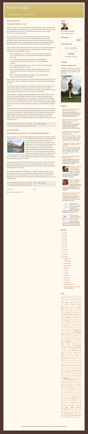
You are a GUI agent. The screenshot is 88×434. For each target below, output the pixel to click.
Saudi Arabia (65, 397)
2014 (64, 244)
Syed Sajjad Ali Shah (40, 87)
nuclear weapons (75, 376)
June (65, 273)
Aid (78, 297)
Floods (72, 329)
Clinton (79, 314)
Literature (63, 360)
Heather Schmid (78, 337)
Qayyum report (78, 389)
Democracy (68, 320)
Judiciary (21, 126)
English (66, 327)
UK (80, 409)
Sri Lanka (63, 404)
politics (72, 387)
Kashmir (63, 355)
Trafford (77, 408)
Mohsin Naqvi (64, 368)
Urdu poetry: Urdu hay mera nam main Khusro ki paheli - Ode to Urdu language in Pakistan (71, 121)
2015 (64, 242)
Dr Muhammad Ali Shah (72, 322)
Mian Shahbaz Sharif (69, 366)
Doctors (65, 322)
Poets (73, 385)
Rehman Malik (70, 392)
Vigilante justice (78, 410)
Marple (76, 362)
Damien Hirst (75, 319)
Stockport (73, 403)
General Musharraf (76, 332)
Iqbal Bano (69, 348)
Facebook (71, 327)
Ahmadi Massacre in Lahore (72, 297)
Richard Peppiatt (78, 394)
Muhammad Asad (74, 370)
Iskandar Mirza (32, 61)
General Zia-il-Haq (34, 65)
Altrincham (66, 304)
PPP (80, 387)
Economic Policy (78, 324)
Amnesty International (75, 304)
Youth (66, 417)
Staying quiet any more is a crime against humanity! (28, 133)
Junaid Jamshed (69, 353)
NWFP (62, 379)
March (66, 280)
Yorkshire (79, 413)
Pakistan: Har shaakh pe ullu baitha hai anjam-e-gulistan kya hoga (71, 110)
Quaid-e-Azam (64, 390)
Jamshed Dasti (64, 352)
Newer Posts (10, 189)
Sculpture (70, 397)
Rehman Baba (64, 392)
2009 (64, 256)
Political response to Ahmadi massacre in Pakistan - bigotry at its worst (71, 193)
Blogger (65, 426)
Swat (73, 405)
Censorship (63, 312)
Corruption (67, 317)
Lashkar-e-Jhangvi (67, 357)
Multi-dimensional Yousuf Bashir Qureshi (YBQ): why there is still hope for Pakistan (75, 217)
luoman (54, 426)
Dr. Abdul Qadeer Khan (69, 324)
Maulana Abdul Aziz (73, 365)
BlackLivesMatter (77, 309)
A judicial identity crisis (16, 24)
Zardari (69, 417)
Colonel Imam (64, 315)
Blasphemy (63, 310)
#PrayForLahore (64, 296)
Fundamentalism (14, 185)
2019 (64, 235)
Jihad (72, 352)
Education (66, 325)
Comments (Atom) (17, 192)
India (72, 342)
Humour (70, 340)
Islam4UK (79, 348)
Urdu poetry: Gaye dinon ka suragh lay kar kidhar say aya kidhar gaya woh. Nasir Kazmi (71, 144)
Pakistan (28, 126)
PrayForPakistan (64, 389)
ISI (72, 348)
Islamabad (63, 350)
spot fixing (79, 402)
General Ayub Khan (67, 332)
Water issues (74, 412)
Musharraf (68, 372)
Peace (80, 382)
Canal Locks (78, 310)
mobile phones (78, 366)
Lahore (77, 355)
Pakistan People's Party (75, 380)
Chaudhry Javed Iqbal (68, 31)
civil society (75, 314)
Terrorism (78, 407)
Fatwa (66, 329)
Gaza (62, 332)
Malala (69, 360)
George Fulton (74, 333)
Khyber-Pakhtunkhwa (70, 355)
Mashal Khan (72, 363)
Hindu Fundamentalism (76, 338)
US (64, 410)
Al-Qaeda (77, 301)
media (79, 365)
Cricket (76, 317)
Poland (76, 385)
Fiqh (69, 329)
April (65, 277)
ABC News (70, 296)
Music (72, 371)
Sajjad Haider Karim (71, 395)
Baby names (74, 305)
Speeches (66, 402)
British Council (69, 311)
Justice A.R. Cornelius (49, 100)
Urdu (62, 410)
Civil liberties (68, 314)
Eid (72, 325)
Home (34, 189)
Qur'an (68, 390)
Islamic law (75, 350)
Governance (76, 335)
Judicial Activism (14, 126)
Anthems (62, 305)
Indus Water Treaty (77, 342)
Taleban (66, 407)
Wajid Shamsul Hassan (66, 412)
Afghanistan (63, 297)
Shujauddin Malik (75, 400)
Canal (74, 310)
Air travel (66, 299)
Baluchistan (63, 307)
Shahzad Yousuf (67, 399)
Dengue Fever (74, 320)
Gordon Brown (70, 335)
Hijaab (69, 339)
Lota (66, 360)
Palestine (71, 382)
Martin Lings (66, 363)
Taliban (25, 138)
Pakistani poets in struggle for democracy (74, 204)
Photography (63, 385)
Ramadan (72, 390)
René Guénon (76, 392)
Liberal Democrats (71, 358)
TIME (70, 408)
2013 (64, 247)
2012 (64, 249)
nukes (80, 376)
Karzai (80, 353)
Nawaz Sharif (75, 375)
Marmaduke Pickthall (70, 362)
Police (79, 385)
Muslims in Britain (65, 373)
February (66, 282)
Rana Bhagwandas (28, 101)
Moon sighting (71, 368)
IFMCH (69, 342)
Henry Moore (64, 338)
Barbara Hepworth (70, 307)
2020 (64, 232)
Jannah (68, 352)
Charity (67, 312)
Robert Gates (63, 395)
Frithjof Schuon (69, 330)
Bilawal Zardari (69, 309)
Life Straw (79, 358)
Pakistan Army (74, 379)
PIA (67, 385)
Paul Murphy (76, 382)
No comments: (29, 123)
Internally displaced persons (73, 344)
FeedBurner (74, 56)
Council (72, 317)
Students (77, 403)
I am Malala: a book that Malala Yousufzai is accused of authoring (75, 168)
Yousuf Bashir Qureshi (66, 415)
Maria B (77, 360)
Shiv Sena (69, 400)
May (65, 275)
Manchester (73, 360)
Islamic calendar (68, 350)
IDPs (65, 342)
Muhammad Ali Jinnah (65, 370)
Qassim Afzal (71, 389)
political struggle (65, 387)
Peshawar (79, 384)
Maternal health (64, 365)
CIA (64, 314)
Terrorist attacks (65, 409)
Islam (75, 348)
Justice (24, 126)
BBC (76, 307)
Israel (80, 350)
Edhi (62, 325)
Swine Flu (77, 405)
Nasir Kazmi (74, 373)
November (66, 261)
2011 (64, 251)
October (66, 263)
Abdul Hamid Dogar (13, 103)
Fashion (62, 329)
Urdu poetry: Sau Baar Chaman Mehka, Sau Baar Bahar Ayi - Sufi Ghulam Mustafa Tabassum (71, 133)
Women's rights (69, 413)
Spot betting (74, 402)
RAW (76, 390)
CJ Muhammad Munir (29, 53)
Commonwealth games (72, 315)
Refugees (79, 390)
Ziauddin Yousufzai (75, 417)
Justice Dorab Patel (12, 101)
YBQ (76, 413)
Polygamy (77, 387)
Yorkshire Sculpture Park (68, 65)
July (65, 270)
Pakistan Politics (65, 382)
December (66, 258)
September (66, 265)
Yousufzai (63, 417)
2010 (64, 254)
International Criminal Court (67, 345)
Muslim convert (77, 372)
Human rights (64, 340)
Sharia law (33, 126)
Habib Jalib (69, 337)
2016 (64, 240)
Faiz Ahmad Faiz (77, 327)
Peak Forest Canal (64, 384)
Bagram (79, 305)
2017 (64, 237)
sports (70, 402)
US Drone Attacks (70, 410)
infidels (62, 344)
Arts (70, 306)
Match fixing (78, 363)
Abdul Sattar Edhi (77, 296)
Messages (63, 366)
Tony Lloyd (74, 408)
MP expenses (78, 368)
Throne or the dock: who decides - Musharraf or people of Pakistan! (75, 181)
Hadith (73, 337)
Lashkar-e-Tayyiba (75, 357)
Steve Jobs (68, 403)
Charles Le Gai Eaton (73, 312)
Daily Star (70, 319)
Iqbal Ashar (63, 348)
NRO (70, 376)
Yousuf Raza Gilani (76, 415)
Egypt (70, 325)
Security (75, 397)
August (66, 268)
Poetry (70, 385)
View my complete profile (67, 33)
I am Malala (75, 340)
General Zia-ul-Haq (65, 334)
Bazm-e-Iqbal (18, 7)
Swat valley (20, 136)
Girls (66, 335)
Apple (66, 305)
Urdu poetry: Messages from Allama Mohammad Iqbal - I (71, 157)
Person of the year (73, 384)
